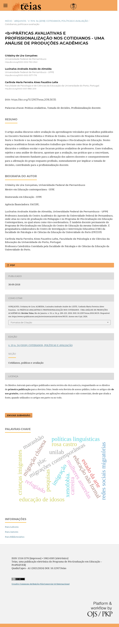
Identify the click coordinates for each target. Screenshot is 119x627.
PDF (12, 265)
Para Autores (11, 531)
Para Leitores (12, 526)
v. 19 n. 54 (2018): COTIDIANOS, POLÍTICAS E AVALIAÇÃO (58, 21)
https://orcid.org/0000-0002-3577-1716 (21, 75)
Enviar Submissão (18, 415)
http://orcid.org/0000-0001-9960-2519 (20, 89)
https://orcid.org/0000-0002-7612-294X (21, 62)
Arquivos (20, 21)
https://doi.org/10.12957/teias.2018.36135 (33, 99)
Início (8, 21)
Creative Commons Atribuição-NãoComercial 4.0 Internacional (41, 584)
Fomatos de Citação (21, 322)
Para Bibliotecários (14, 536)
